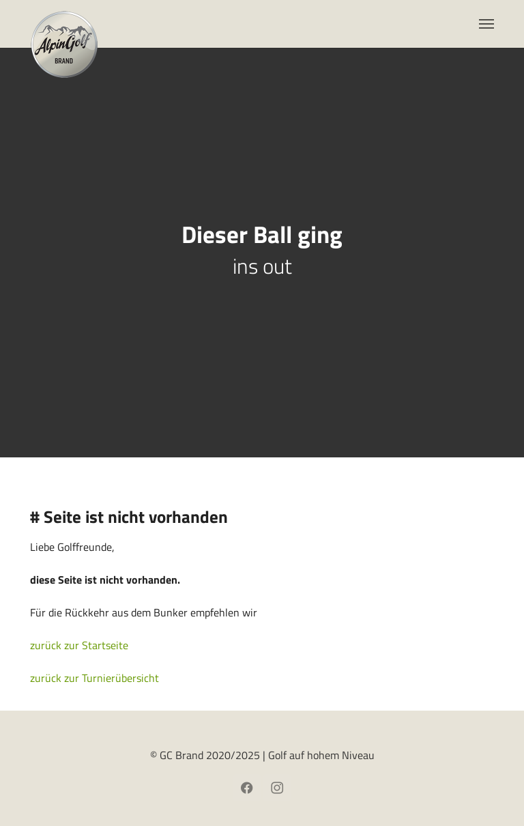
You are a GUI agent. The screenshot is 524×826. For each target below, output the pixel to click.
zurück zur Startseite (79, 645)
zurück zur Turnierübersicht (94, 678)
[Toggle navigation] (486, 23)
